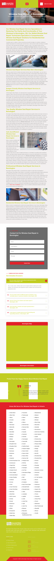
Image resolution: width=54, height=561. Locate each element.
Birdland (11, 436)
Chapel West (12, 467)
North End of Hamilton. (40, 431)
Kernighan (24, 482)
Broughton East (13, 443)
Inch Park (24, 470)
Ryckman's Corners (39, 470)
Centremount (12, 462)
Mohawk (36, 419)
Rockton (36, 460)
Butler (11, 455)
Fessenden (24, 412)
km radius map (27, 343)
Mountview (37, 424)
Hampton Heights (26, 448)
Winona (36, 510)
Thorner (36, 494)
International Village (26, 472)
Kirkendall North (25, 486)
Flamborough (25, 415)
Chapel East (12, 465)
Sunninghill (37, 486)
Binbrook (12, 434)
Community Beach (14, 474)
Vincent (36, 501)
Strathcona (37, 484)
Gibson (23, 417)
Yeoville (36, 513)
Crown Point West (13, 489)
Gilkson (23, 422)
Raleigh (36, 448)
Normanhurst (37, 429)
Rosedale (37, 465)
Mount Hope (37, 422)
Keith (23, 477)
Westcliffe (37, 508)
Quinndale (37, 446)
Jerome (23, 474)
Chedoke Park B (13, 470)
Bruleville (12, 448)
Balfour (11, 422)
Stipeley (36, 482)
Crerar (11, 484)
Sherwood (37, 472)
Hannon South (25, 453)
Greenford (24, 434)
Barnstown (12, 424)
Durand (11, 501)
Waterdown (37, 503)
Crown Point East (13, 486)
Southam (37, 474)
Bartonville (12, 427)
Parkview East (38, 439)
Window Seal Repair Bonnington (23, 23)
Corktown (12, 479)
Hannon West (25, 455)
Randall (36, 450)
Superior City (37, 489)
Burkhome (12, 453)
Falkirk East (12, 513)
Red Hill (36, 453)
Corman (11, 482)
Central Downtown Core (15, 460)
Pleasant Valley (38, 443)
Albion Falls (12, 415)
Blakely (11, 439)
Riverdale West (38, 458)
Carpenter (12, 458)
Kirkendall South (25, 489)
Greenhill (24, 436)
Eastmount (12, 503)
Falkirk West (12, 515)
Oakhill (36, 436)
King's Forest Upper (26, 484)
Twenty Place (38, 498)
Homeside (24, 465)
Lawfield (24, 496)
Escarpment (12, 510)
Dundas (11, 498)
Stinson (36, 479)
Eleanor (11, 505)
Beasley (11, 429)
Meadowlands (38, 412)
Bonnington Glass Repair (27, 558)
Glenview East (25, 424)
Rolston (36, 462)
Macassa (24, 508)
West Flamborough (39, 505)
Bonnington (12, 23)
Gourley (24, 429)
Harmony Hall (25, 458)
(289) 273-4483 (48, 3)
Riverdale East (38, 455)
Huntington (24, 467)
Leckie (23, 498)
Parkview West (38, 441)
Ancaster (12, 419)
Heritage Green (25, 460)
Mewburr (37, 415)
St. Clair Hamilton (38, 477)
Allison (11, 417)
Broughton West (13, 446)
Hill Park (24, 462)
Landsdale (24, 494)
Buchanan (12, 450)
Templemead (37, 491)
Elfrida (11, 508)
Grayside (24, 431)
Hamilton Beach (25, 446)
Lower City (24, 505)
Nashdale (37, 427)
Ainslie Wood (12, 412)
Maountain (24, 510)
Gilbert (23, 419)
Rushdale (37, 467)
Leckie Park (24, 501)
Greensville (24, 441)
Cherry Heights (13, 472)
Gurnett (23, 443)
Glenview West (25, 427)
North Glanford (38, 434)
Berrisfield (12, 431)
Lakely (23, 491)
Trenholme (37, 496)
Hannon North (25, 450)
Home (7, 23)
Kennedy (24, 479)
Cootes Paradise (13, 477)
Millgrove (37, 417)
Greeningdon (25, 439)
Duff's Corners (13, 496)
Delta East (12, 491)
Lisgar (23, 503)
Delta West (12, 494)
